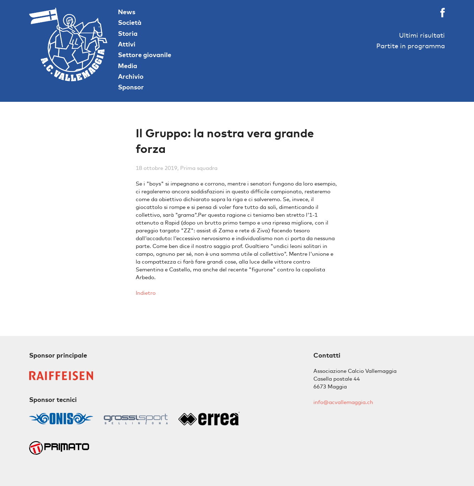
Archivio (131, 76)
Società (129, 22)
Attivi (126, 44)
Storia (128, 33)
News (126, 12)
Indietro (146, 292)
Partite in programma (410, 46)
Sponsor (131, 87)
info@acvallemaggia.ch (343, 402)
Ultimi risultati (422, 35)
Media (127, 66)
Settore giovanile (144, 55)
